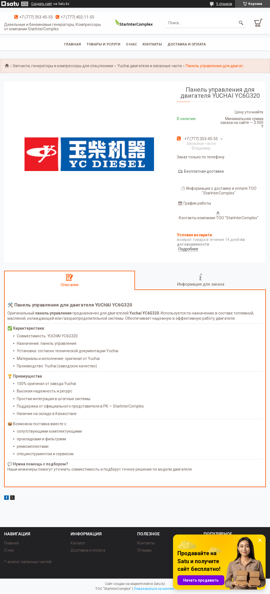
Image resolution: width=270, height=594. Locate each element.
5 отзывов (224, 4)
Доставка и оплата (187, 44)
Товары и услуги (103, 44)
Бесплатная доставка (204, 171)
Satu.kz (159, 584)
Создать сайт (41, 4)
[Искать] (241, 22)
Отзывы (144, 550)
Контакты (152, 44)
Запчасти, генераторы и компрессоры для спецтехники (63, 66)
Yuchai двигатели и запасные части (149, 66)
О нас (131, 44)
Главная (72, 44)
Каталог (78, 543)
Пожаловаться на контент (154, 589)
